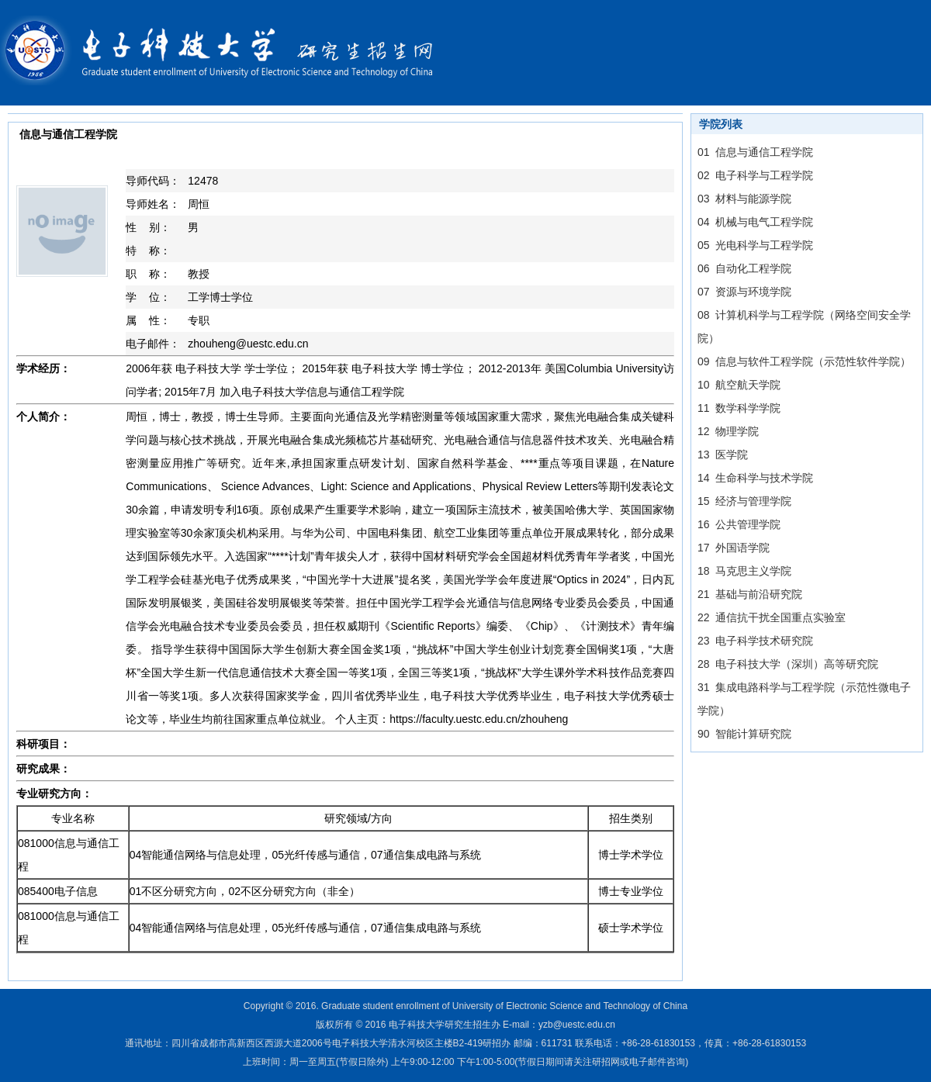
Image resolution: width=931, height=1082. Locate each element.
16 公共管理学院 (738, 524)
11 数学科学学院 (738, 408)
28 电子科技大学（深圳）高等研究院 (787, 664)
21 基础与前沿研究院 (749, 594)
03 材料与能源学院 (744, 198)
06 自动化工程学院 (744, 268)
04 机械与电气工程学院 (755, 222)
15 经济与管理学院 (744, 501)
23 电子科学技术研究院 (755, 640)
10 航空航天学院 (738, 385)
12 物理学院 (728, 431)
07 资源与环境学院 (744, 291)
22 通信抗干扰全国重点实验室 (771, 617)
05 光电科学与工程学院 (755, 245)
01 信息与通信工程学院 (755, 152)
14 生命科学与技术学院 (755, 478)
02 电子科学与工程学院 (755, 175)
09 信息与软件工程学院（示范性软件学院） (804, 361)
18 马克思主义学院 (744, 571)
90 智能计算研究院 (744, 734)
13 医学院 (722, 454)
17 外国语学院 (733, 547)
